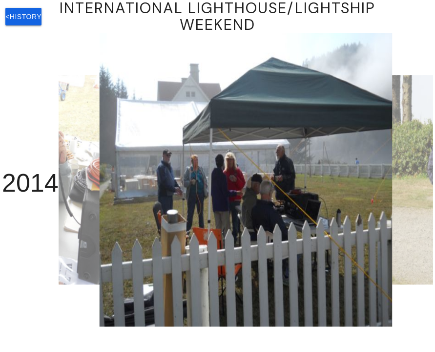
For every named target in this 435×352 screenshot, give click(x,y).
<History (23, 17)
